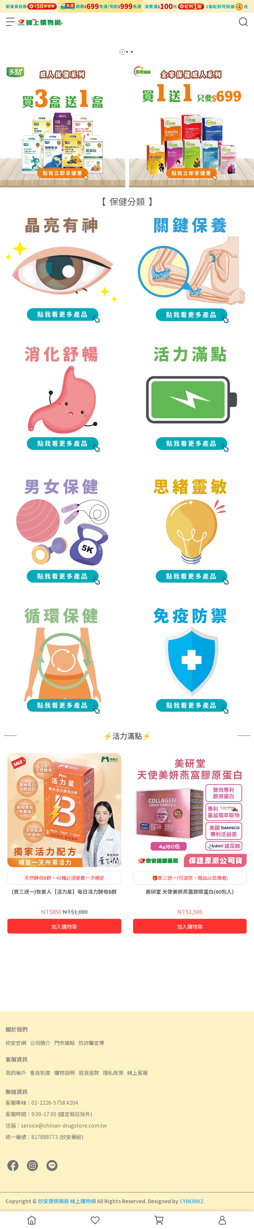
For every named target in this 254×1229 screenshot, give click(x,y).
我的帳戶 (16, 1072)
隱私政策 (113, 1072)
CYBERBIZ (191, 1201)
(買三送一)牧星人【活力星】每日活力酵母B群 (64, 953)
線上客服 (137, 1072)
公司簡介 (40, 1042)
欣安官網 (16, 1042)
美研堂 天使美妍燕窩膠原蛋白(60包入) (190, 953)
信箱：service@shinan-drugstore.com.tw (56, 1125)
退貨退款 (89, 1072)
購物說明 (64, 1072)
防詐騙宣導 (91, 1042)
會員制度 (40, 1072)
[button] (122, 113)
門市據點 (64, 1042)
